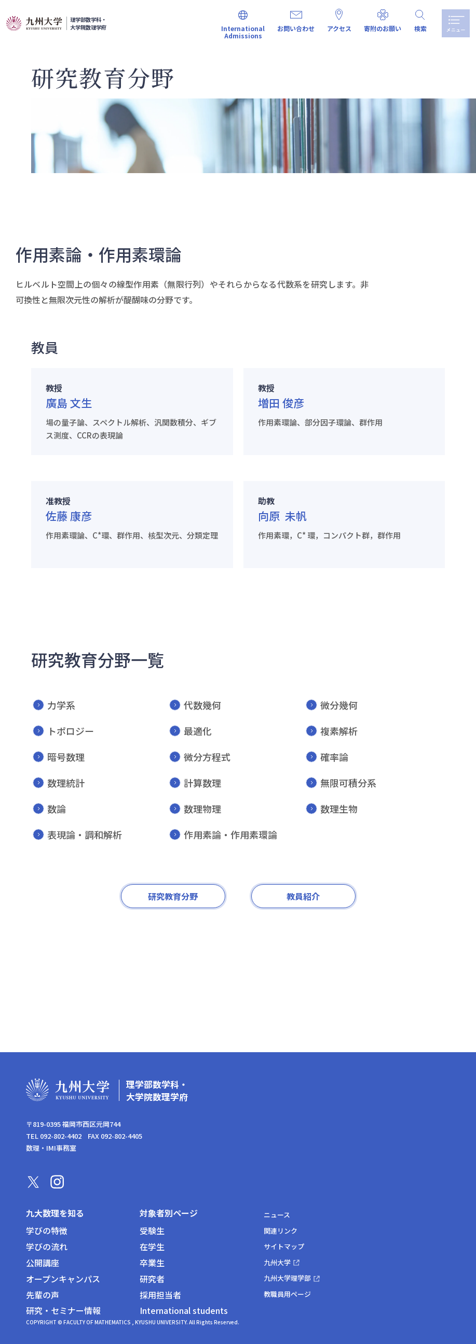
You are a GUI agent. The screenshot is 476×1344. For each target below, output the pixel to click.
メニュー (454, 23)
